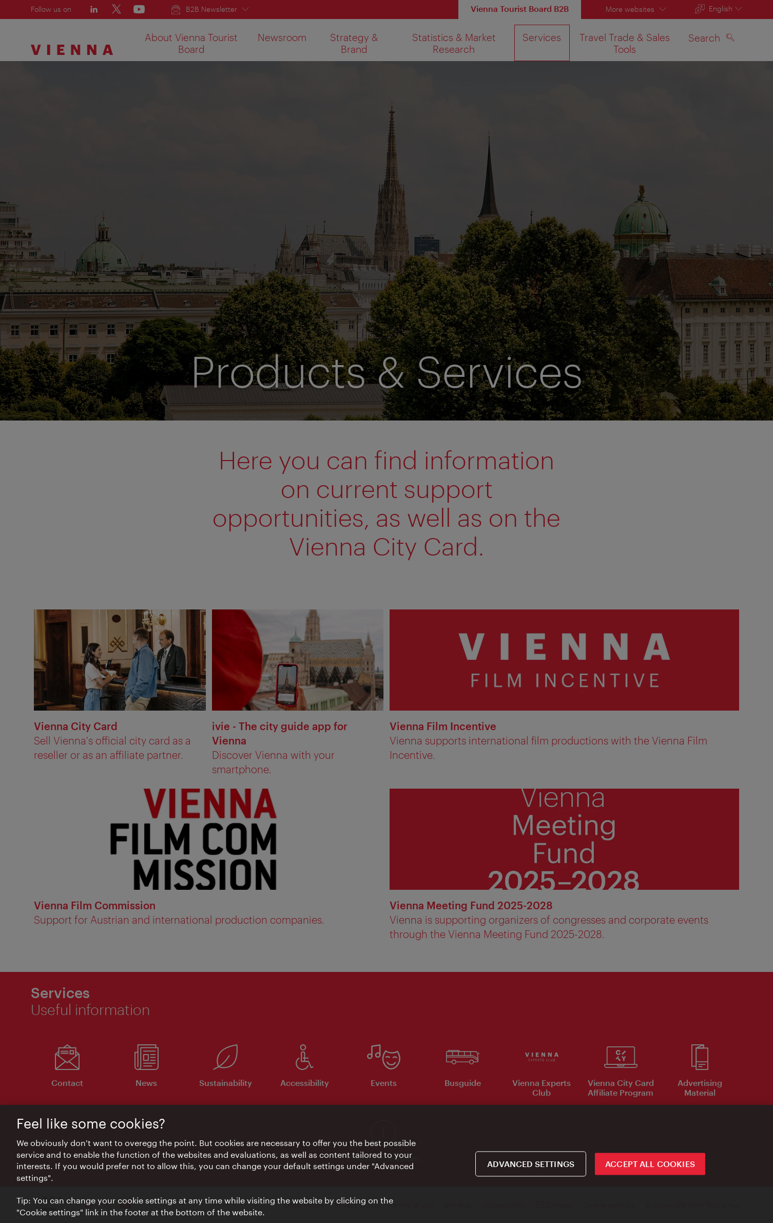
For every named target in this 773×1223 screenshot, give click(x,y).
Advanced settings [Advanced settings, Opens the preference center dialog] (530, 1167)
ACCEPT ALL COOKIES (650, 1167)
